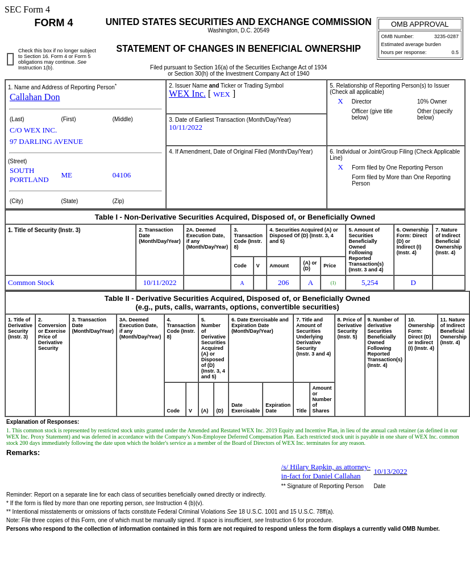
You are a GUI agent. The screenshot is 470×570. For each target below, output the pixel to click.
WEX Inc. (187, 93)
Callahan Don (35, 97)
